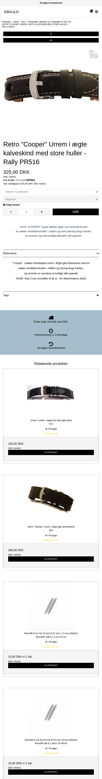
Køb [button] (76, 211)
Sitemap (6, 662)
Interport (6, 691)
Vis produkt (51, 404)
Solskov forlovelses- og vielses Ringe (20, 705)
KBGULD (11, 12)
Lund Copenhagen (11, 700)
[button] (51, 34)
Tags (6, 295)
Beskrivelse (10, 253)
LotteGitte (7, 696)
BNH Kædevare (10, 687)
